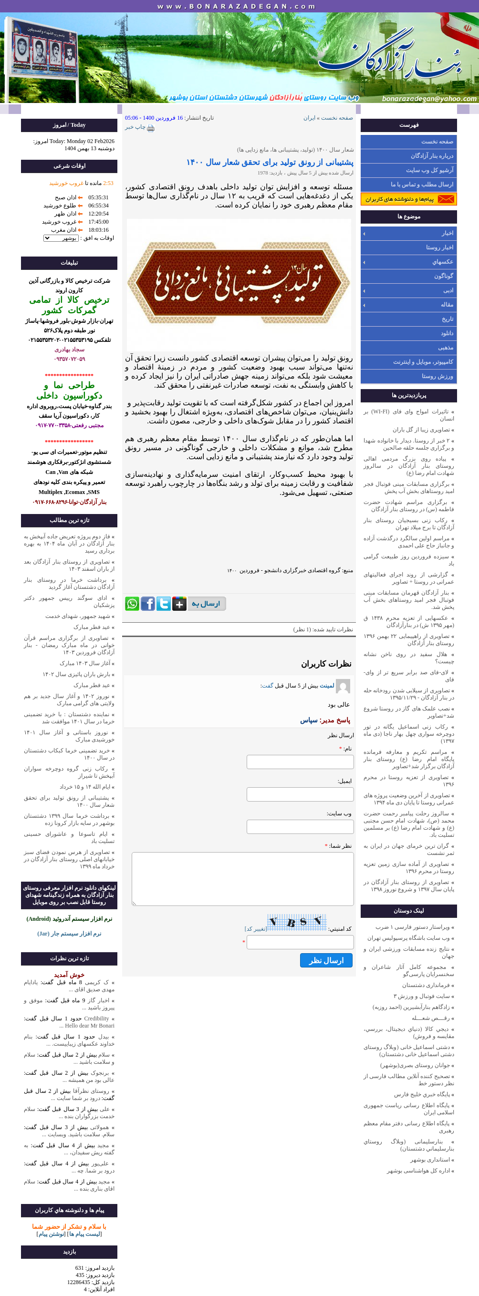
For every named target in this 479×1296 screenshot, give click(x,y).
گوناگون (443, 276)
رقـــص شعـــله (431, 1018)
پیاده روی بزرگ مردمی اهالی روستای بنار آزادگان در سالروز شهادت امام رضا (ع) (409, 465)
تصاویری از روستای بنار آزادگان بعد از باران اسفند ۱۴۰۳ (69, 565)
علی (105, 1109)
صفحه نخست (437, 141)
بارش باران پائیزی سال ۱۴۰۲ (76, 674)
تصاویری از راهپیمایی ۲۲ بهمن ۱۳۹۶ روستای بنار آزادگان (409, 640)
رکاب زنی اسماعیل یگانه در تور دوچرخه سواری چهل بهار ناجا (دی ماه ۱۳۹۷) (409, 733)
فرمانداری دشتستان (426, 985)
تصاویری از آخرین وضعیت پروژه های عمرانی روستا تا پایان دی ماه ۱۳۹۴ (409, 799)
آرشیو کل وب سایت (429, 170)
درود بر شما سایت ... (75, 1098)
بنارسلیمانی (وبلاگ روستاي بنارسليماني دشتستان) (409, 1145)
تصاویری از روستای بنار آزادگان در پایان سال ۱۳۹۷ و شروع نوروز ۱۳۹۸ (409, 886)
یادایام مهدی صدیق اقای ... (69, 986)
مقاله (447, 304)
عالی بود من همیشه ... (88, 1080)
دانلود (447, 333)
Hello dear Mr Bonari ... (87, 1025)
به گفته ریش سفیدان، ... (69, 1149)
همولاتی (99, 1127)
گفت (267, 685)
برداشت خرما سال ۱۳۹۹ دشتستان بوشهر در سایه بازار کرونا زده (69, 819)
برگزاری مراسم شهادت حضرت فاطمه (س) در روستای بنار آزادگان (409, 506)
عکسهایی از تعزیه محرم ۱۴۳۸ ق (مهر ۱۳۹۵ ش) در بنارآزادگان (409, 621)
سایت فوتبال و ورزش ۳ (422, 996)
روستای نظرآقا (91, 1091)
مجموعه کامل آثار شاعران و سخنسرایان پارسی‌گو (409, 970)
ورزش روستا (437, 376)
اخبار (447, 233)
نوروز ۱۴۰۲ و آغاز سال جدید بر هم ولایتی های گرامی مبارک (69, 700)
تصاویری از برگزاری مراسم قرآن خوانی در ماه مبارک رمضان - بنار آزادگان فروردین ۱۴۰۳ (69, 645)
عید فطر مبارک (91, 627)
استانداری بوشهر (430, 1159)
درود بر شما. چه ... (93, 1170)
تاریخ (447, 319)
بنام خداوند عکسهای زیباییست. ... (69, 1040)
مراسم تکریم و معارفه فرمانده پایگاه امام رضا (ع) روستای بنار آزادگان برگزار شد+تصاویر (409, 759)
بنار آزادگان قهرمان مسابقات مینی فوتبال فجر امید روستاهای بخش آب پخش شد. (409, 599)
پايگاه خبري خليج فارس (422, 1094)
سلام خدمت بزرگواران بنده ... (69, 1113)
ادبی (448, 290)
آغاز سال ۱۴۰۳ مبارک (85, 663)
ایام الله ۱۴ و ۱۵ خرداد (85, 786)
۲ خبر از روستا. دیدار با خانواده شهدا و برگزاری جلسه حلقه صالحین (409, 444)
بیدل (103, 1036)
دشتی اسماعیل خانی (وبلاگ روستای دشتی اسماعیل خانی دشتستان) (409, 1051)
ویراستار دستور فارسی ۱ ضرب (412, 927)
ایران (309, 117)
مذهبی (445, 347)
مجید (103, 1145)
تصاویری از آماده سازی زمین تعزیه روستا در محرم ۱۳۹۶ (409, 867)
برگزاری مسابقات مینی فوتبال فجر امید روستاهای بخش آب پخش (409, 487)
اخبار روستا (439, 247)
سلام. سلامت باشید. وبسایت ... (78, 1134)
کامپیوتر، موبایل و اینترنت (423, 362)
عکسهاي (442, 261)
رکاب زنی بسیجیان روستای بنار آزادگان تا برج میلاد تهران (409, 524)
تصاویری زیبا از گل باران (421, 429)
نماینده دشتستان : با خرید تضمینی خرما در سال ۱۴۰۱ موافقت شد (69, 718)
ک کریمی (97, 982)
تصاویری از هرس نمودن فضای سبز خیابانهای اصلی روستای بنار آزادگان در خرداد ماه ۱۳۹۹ (69, 859)
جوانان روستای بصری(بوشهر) (415, 1065)
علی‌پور (100, 1163)
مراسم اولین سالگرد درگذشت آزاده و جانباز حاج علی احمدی (409, 542)
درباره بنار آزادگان (432, 156)
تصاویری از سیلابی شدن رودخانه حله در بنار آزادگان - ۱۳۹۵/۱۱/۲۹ (409, 694)
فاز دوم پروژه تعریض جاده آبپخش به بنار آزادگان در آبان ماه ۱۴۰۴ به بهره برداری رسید (69, 543)
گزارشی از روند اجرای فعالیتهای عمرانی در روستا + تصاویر (409, 578)
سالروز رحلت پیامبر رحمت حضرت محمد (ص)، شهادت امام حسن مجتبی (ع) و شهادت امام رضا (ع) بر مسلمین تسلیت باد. (409, 824)
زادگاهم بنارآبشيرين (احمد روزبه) (411, 1007)
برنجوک (100, 1073)
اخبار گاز (98, 1000)
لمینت (335, 685)
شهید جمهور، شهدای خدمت (77, 616)
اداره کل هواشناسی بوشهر (418, 1170)
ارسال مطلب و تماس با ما (422, 184)
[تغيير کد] (256, 929)
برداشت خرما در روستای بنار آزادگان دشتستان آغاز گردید (69, 583)
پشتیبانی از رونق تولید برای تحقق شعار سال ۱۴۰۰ (270, 162)
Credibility (95, 1018)
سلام (103, 1054)
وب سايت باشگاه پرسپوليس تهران (408, 938)
